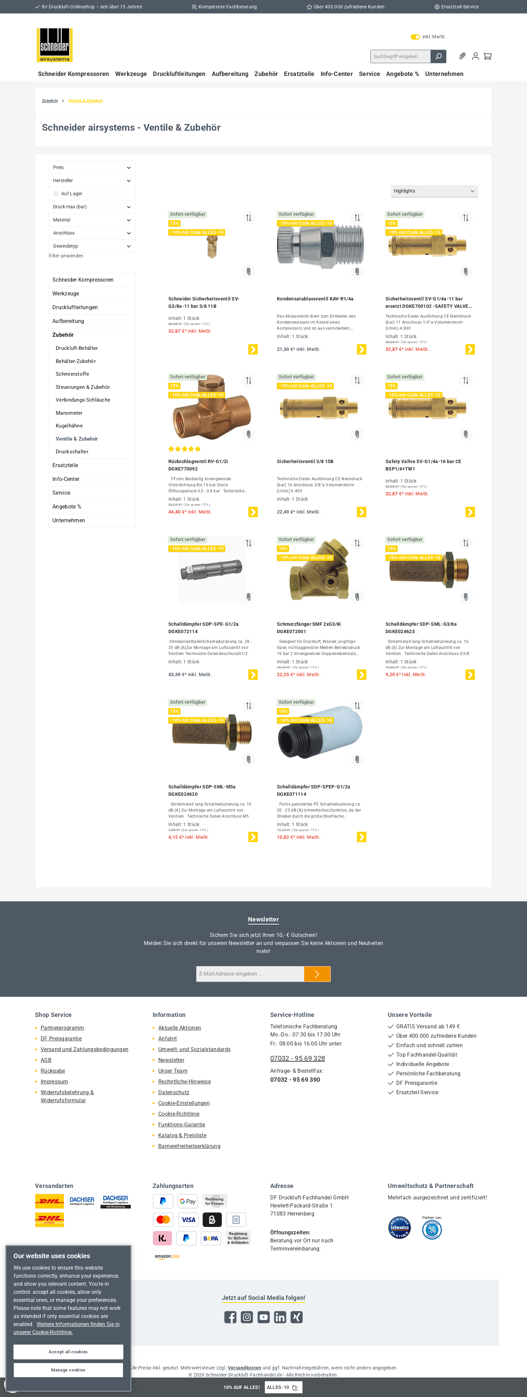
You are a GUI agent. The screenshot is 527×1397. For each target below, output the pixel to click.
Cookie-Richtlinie (178, 1114)
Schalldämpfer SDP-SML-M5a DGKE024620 (202, 790)
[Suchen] (438, 56)
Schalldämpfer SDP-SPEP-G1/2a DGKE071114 (313, 790)
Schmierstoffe (72, 374)
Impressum (54, 1081)
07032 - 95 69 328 (297, 1058)
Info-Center (65, 479)
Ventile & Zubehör (77, 439)
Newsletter (171, 1060)
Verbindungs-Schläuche (83, 400)
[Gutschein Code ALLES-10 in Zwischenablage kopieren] (294, 1387)
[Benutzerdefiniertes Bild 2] (432, 1228)
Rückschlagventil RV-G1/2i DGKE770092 (198, 465)
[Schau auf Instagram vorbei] (246, 1317)
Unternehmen (68, 520)
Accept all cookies (68, 1351)
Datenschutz (173, 1092)
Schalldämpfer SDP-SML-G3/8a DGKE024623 (421, 627)
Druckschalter (72, 452)
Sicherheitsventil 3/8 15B (305, 461)
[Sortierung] (434, 191)
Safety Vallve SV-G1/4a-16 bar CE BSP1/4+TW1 (423, 465)
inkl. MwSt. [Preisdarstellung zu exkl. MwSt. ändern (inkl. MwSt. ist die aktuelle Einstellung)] (428, 37)
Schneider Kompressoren (83, 280)
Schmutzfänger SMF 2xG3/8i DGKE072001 (309, 627)
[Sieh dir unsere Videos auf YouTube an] (263, 1317)
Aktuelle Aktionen (179, 1028)
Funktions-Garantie (181, 1124)
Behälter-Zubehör (76, 361)
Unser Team (173, 1071)
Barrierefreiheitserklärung (189, 1146)
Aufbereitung (68, 321)
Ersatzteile (65, 465)
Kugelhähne (69, 426)
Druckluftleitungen (75, 307)
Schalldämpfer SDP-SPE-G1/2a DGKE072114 (203, 627)
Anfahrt (167, 1038)
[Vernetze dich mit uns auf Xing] (296, 1317)
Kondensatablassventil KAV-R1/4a (315, 298)
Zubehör (63, 335)
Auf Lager (72, 193)
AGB (46, 1060)
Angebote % (66, 506)
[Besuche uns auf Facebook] (230, 1317)
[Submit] (317, 974)
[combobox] (400, 56)
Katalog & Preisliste (182, 1135)
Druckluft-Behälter (77, 348)
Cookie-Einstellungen (184, 1103)
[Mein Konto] (475, 56)
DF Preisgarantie (61, 1038)
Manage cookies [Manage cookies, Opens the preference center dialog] (68, 1369)
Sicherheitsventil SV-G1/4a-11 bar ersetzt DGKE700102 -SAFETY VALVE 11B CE (427, 303)
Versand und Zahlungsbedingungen (84, 1049)
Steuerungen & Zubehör (83, 387)
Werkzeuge (65, 293)
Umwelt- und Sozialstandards (194, 1049)
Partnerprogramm (62, 1028)
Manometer (69, 413)
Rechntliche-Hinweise (184, 1081)
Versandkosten (244, 1367)
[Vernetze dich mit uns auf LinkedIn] (280, 1317)
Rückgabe (53, 1071)
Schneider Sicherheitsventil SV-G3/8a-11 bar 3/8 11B (204, 302)
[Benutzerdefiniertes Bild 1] (399, 1227)
